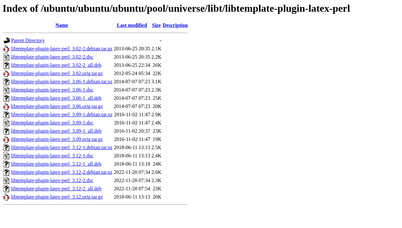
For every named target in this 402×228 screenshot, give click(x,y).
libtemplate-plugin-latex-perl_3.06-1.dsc (52, 89)
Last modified (132, 25)
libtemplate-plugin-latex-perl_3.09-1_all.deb (56, 131)
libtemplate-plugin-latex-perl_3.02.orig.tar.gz (57, 73)
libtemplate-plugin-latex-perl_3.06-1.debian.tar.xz (61, 81)
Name (61, 25)
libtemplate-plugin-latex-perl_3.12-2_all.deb (56, 188)
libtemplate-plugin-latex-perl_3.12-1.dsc (52, 155)
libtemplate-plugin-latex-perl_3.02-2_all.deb (56, 65)
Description (175, 25)
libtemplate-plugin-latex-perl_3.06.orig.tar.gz (57, 106)
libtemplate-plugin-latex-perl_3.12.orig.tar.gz (57, 197)
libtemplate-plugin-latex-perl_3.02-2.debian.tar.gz (61, 48)
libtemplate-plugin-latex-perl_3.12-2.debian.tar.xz (61, 172)
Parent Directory (28, 40)
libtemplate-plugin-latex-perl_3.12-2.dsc (52, 180)
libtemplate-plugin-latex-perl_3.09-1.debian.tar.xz (61, 114)
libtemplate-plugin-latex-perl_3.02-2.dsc (52, 57)
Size (156, 25)
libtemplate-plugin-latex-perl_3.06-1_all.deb (56, 98)
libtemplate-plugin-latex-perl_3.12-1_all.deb (56, 164)
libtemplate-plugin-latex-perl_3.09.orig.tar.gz (57, 139)
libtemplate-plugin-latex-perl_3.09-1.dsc (52, 122)
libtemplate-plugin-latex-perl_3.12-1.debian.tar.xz (61, 147)
